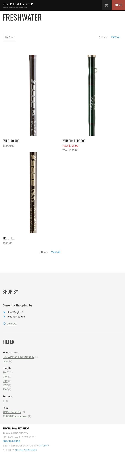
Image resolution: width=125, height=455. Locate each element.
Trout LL (8, 238)
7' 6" (5, 389)
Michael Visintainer (26, 450)
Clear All (12, 323)
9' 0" (5, 376)
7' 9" (5, 385)
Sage (6, 361)
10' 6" (6, 372)
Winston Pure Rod (74, 141)
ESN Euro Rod (11, 141)
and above (15, 416)
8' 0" (5, 380)
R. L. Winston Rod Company (18, 356)
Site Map (43, 445)
